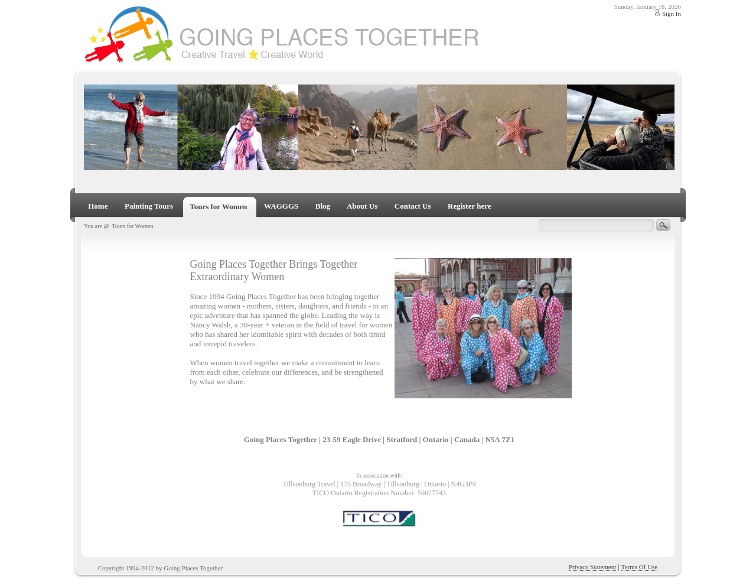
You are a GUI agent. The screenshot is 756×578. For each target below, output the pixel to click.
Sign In (671, 13)
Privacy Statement (592, 566)
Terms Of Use (639, 566)
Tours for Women (133, 226)
